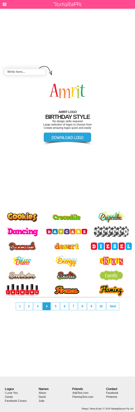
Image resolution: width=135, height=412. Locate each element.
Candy (9, 396)
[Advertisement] (67, 39)
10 (101, 306)
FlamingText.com (82, 396)
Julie (41, 400)
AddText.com (80, 392)
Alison (42, 392)
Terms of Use (95, 408)
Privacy (85, 408)
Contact (111, 389)
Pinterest (111, 396)
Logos (9, 389)
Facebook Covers (16, 400)
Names (44, 389)
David (42, 396)
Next (113, 306)
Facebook (112, 392)
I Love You (11, 392)
